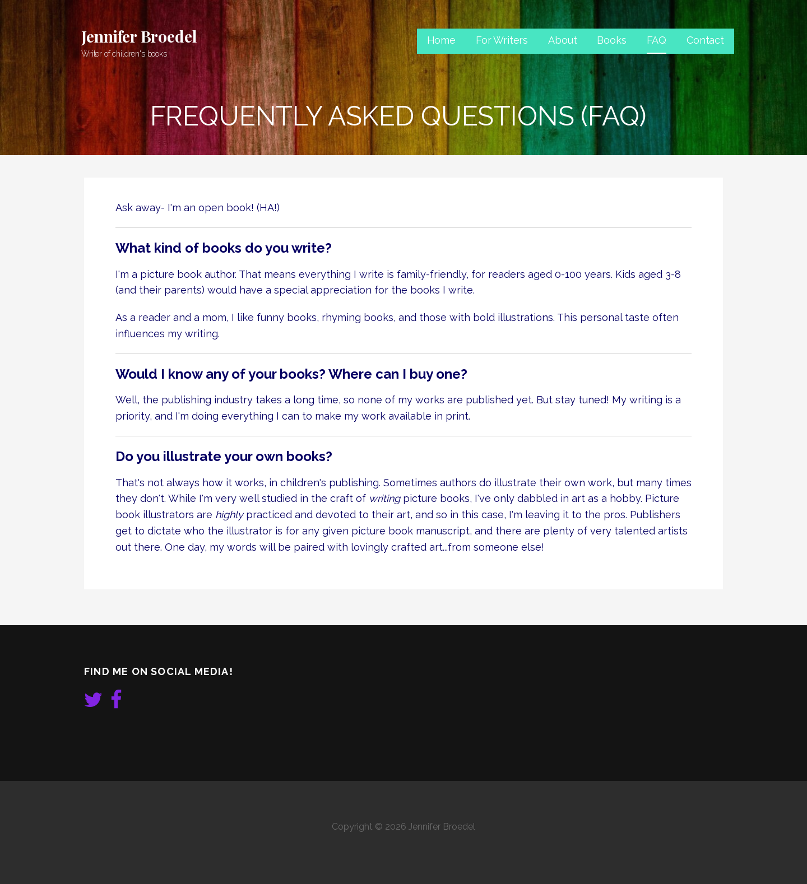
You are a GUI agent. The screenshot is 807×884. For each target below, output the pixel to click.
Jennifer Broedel (139, 36)
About (562, 40)
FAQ (657, 40)
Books (611, 40)
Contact (705, 40)
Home (441, 40)
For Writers (502, 40)
